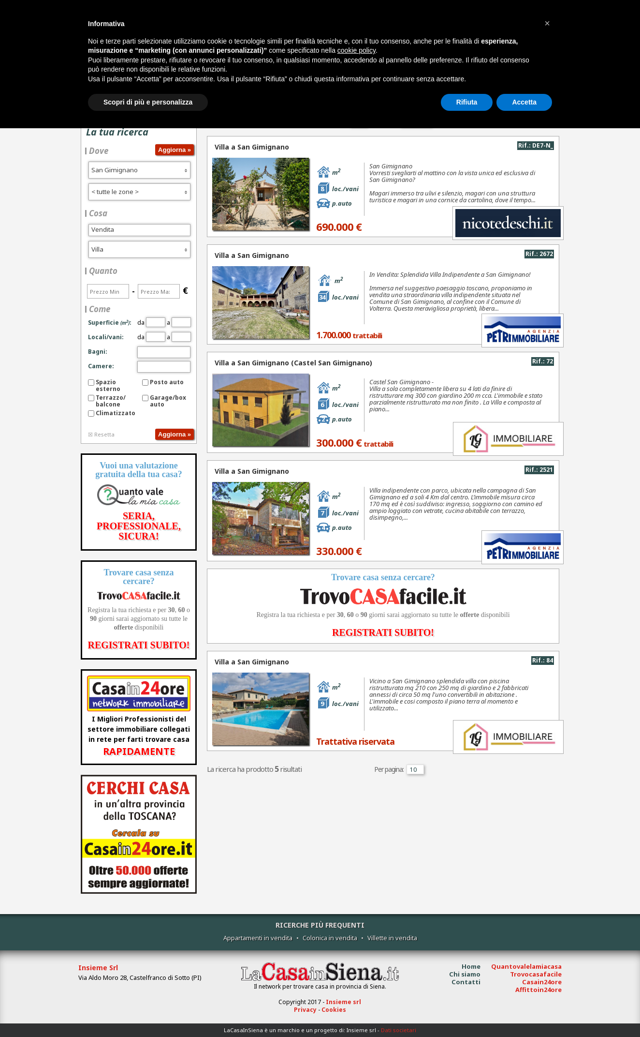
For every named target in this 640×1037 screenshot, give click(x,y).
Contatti (465, 981)
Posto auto (167, 382)
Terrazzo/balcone (111, 400)
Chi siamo (464, 974)
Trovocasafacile (536, 974)
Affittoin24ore (538, 989)
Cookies (333, 1010)
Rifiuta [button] (467, 102)
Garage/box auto (168, 400)
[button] (547, 23)
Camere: (101, 366)
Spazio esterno (108, 385)
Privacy (305, 1010)
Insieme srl (343, 1002)
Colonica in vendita (330, 938)
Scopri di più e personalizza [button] (147, 102)
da (151, 322)
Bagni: (97, 351)
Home (471, 966)
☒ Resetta (101, 434)
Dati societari (398, 1030)
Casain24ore (542, 981)
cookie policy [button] (356, 50)
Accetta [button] (524, 102)
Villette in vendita (392, 938)
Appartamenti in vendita (257, 938)
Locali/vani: (106, 337)
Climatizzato (115, 413)
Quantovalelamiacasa (526, 966)
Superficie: (109, 322)
